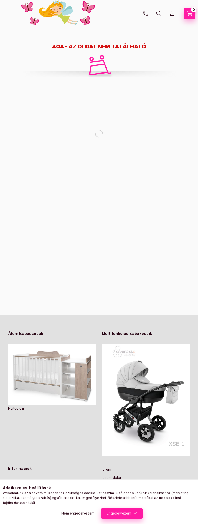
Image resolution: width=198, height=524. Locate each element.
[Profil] (172, 13)
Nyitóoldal (16, 408)
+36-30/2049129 (145, 13)
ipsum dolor (111, 477)
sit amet (108, 486)
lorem (106, 469)
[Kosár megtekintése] (189, 13)
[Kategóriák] (7, 14)
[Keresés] (158, 13)
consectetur (112, 502)
